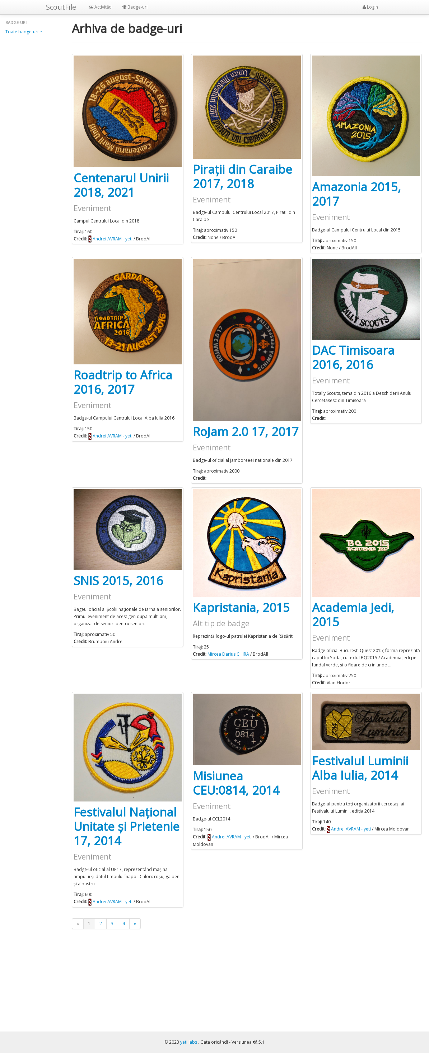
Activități (100, 7)
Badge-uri (135, 7)
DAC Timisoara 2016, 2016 (353, 357)
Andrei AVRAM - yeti (112, 239)
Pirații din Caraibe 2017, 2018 (242, 176)
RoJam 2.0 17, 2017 (246, 431)
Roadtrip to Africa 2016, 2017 (123, 382)
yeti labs (189, 1042)
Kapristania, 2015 (241, 607)
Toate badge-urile (23, 32)
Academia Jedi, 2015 (353, 614)
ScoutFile (61, 7)
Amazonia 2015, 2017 (356, 194)
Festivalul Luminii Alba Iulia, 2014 (360, 768)
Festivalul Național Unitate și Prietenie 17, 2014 (126, 826)
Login (370, 7)
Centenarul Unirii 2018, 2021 (121, 185)
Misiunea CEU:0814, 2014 (236, 783)
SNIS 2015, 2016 (118, 581)
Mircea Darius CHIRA (228, 654)
